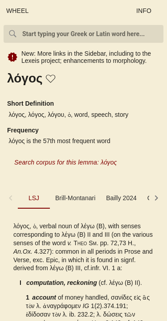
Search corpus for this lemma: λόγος (65, 162)
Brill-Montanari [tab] (75, 198)
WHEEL (17, 10)
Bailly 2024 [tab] (121, 198)
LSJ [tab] (34, 198)
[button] (51, 79)
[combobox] (83, 34)
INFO (143, 10)
